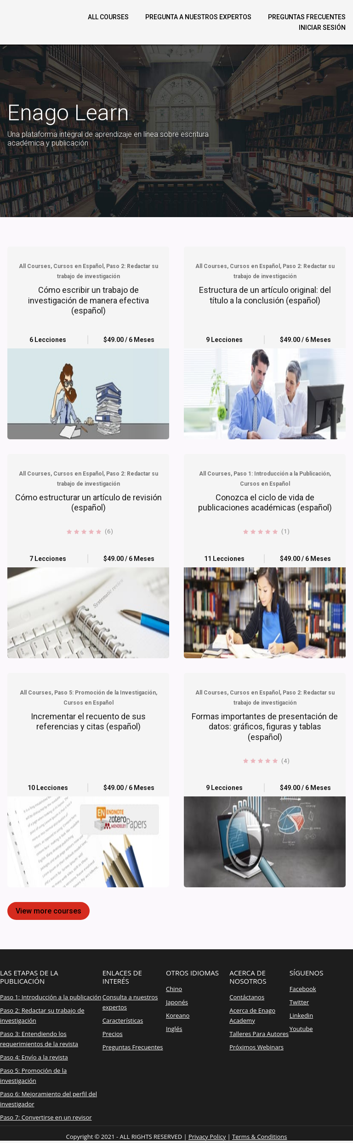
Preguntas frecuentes (307, 17)
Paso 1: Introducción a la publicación (51, 997)
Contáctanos (246, 997)
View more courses (48, 911)
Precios (112, 1034)
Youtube (301, 1029)
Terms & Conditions (259, 1136)
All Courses (108, 17)
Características (122, 1020)
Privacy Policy (207, 1136)
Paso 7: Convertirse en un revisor (46, 1117)
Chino (174, 989)
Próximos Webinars (256, 1047)
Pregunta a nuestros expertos (198, 17)
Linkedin (301, 1015)
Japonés (177, 1002)
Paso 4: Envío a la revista (34, 1057)
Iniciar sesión (322, 27)
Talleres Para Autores (259, 1034)
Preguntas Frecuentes (132, 1047)
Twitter (299, 1002)
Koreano (177, 1015)
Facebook (303, 989)
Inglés (174, 1029)
